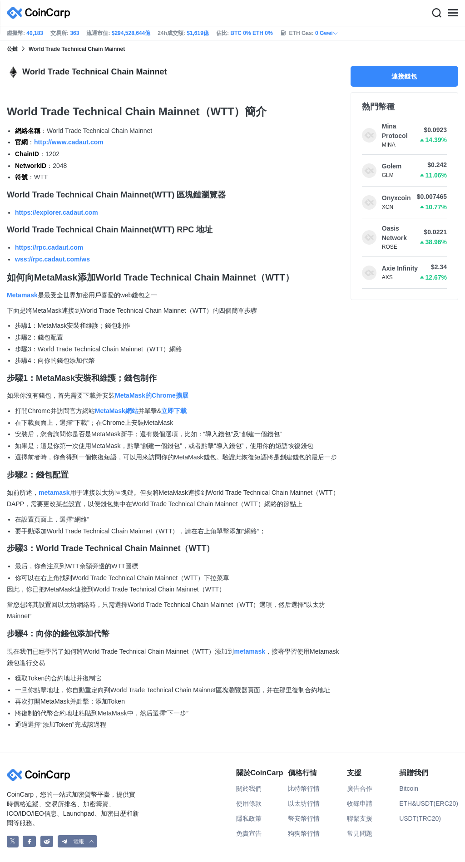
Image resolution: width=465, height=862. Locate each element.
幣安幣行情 (304, 818)
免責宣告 (249, 833)
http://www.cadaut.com (69, 142)
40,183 (34, 33)
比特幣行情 (304, 788)
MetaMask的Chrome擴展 (151, 395)
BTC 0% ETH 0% (251, 33)
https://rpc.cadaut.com (49, 247)
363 (74, 33)
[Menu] (452, 13)
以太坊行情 (304, 803)
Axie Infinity (400, 268)
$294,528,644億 (131, 33)
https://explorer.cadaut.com (56, 212)
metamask (54, 492)
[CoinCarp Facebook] (29, 841)
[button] (78, 841)
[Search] (436, 13)
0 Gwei (326, 33)
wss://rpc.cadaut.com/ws (52, 259)
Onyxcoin (396, 198)
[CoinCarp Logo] (41, 12)
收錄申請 (359, 803)
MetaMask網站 (116, 410)
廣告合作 (359, 788)
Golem (392, 166)
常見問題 (359, 833)
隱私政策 (249, 818)
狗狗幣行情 (304, 833)
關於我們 (249, 788)
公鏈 (12, 49)
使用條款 (249, 803)
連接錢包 (404, 76)
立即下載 (174, 410)
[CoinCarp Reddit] (47, 841)
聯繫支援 (359, 818)
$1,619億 (198, 33)
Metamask (22, 295)
